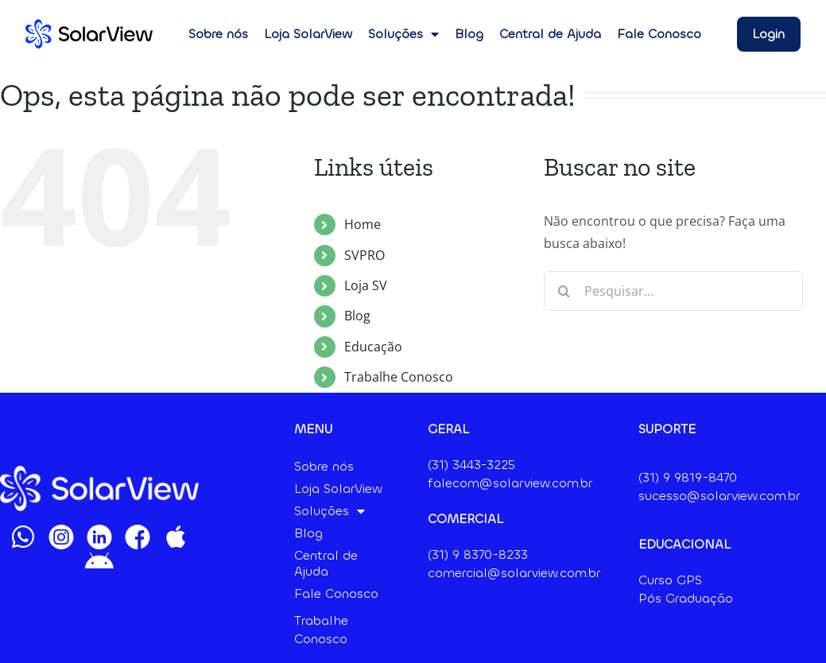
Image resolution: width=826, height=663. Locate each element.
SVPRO (364, 255)
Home (362, 224)
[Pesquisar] (564, 291)
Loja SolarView (308, 33)
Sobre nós (218, 33)
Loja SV (365, 285)
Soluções (403, 34)
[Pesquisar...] (673, 291)
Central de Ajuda (550, 33)
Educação (373, 346)
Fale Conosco (659, 33)
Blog (469, 33)
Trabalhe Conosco (398, 377)
